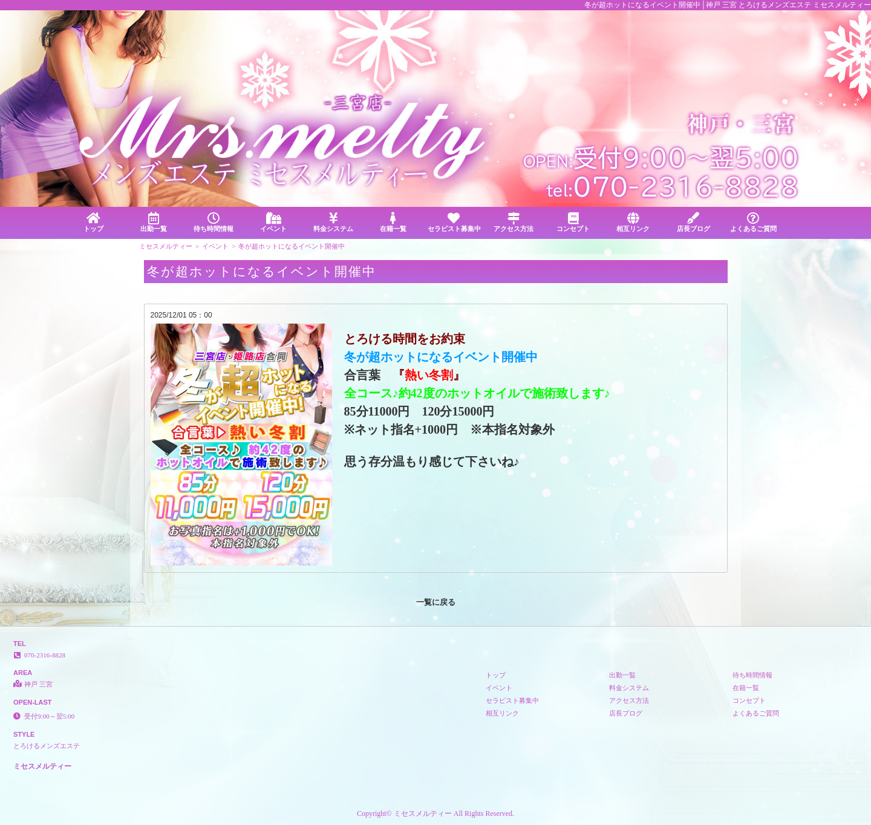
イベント (273, 222)
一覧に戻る (435, 602)
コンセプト (573, 222)
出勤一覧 (153, 222)
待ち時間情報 (213, 222)
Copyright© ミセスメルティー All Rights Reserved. (435, 813)
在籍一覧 (393, 222)
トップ (93, 222)
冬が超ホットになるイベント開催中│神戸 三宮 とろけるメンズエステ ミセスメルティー (727, 5)
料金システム (333, 222)
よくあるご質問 (753, 222)
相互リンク (633, 222)
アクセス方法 (513, 222)
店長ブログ (693, 222)
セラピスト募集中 (454, 222)
